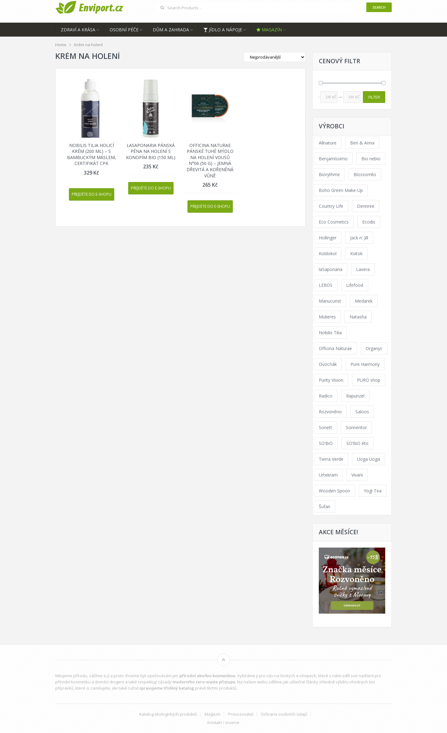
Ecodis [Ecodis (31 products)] (368, 222)
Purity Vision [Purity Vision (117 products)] (331, 380)
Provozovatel (240, 714)
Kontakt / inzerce (223, 723)
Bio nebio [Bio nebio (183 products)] (371, 159)
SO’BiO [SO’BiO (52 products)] (326, 443)
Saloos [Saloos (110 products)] (362, 412)
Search (379, 7)
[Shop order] (274, 57)
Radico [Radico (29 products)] (325, 396)
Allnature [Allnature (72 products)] (327, 143)
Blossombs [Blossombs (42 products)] (365, 174)
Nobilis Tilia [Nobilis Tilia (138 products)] (330, 332)
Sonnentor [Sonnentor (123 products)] (356, 427)
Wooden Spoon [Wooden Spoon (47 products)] (334, 491)
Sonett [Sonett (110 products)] (325, 427)
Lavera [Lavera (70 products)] (363, 269)
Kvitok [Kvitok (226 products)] (356, 253)
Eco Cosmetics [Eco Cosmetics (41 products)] (334, 222)
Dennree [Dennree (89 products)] (365, 206)
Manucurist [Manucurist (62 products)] (330, 301)
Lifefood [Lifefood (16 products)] (354, 285)
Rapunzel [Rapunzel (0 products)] (355, 396)
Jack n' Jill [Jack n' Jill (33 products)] (359, 238)
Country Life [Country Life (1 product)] (331, 206)
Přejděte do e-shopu (91, 194)
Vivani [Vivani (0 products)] (357, 475)
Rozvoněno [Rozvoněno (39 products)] (330, 412)
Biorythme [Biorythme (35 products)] (329, 174)
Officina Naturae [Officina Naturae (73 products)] (335, 348)
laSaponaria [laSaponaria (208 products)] (330, 269)
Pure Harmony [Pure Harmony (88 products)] (365, 364)
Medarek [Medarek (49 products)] (363, 301)
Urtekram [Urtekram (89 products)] (328, 475)
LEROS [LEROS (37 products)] (325, 285)
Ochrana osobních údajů (284, 714)
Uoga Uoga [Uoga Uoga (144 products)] (368, 459)
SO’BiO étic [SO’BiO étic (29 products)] (357, 443)
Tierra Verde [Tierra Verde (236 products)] (331, 459)
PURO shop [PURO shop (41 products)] (368, 380)
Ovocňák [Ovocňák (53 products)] (328, 364)
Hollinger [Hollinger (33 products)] (327, 238)
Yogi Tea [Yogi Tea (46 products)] (373, 491)
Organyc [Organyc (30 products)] (374, 348)
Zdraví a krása (78, 30)
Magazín (269, 30)
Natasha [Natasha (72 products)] (358, 317)
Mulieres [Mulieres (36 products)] (327, 317)
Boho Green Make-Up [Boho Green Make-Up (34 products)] (341, 190)
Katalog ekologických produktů (168, 714)
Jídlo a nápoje (222, 30)
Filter (374, 97)
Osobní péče (124, 30)
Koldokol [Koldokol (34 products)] (327, 253)
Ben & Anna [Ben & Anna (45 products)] (362, 143)
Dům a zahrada (171, 30)
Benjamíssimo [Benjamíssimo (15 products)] (333, 159)
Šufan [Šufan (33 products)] (324, 506)
